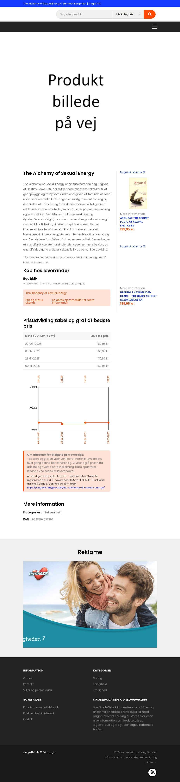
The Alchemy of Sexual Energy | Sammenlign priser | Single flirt (61, 3)
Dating (97, 678)
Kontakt (28, 684)
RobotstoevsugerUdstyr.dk (41, 707)
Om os (27, 678)
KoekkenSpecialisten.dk (38, 713)
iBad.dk (28, 719)
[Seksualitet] (52, 512)
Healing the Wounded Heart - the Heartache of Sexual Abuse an (138, 296)
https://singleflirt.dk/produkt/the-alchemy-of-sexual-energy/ (66, 487)
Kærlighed (100, 690)
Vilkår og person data (37, 690)
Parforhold (100, 684)
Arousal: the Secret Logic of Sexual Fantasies (134, 221)
